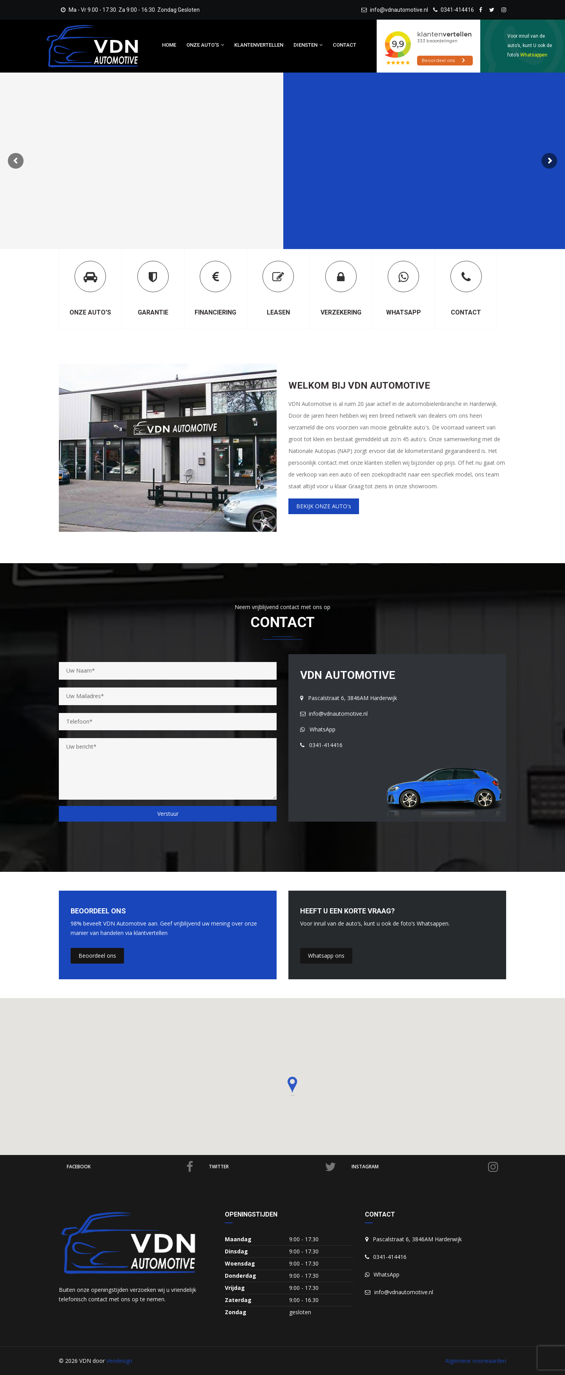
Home (169, 45)
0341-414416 (453, 10)
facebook (130, 1167)
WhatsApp (317, 729)
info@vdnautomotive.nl (394, 10)
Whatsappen (533, 55)
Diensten (308, 45)
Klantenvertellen (258, 45)
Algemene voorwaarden (475, 1360)
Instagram (425, 1167)
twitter (272, 1167)
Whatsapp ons (326, 955)
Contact (344, 45)
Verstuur (168, 813)
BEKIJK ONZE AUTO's (323, 506)
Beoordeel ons (97, 955)
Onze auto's (205, 45)
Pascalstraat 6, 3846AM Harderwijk (348, 698)
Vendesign (119, 1360)
